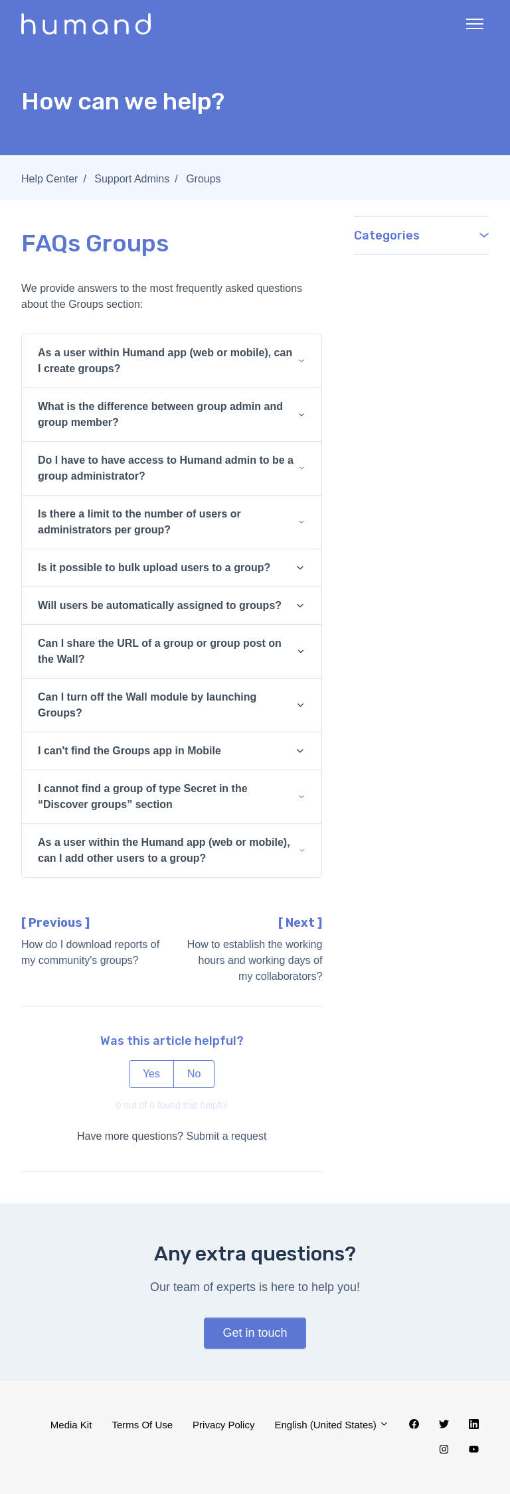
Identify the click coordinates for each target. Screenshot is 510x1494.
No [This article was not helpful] (194, 1073)
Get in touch (254, 1332)
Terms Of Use (142, 1424)
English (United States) (331, 1424)
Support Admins (131, 178)
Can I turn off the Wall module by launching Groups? (147, 704)
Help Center (49, 178)
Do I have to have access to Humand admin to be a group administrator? (166, 468)
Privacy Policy (223, 1424)
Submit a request (226, 1136)
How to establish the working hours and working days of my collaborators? (255, 960)
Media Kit (71, 1424)
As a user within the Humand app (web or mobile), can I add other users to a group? (164, 850)
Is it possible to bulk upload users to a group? (154, 567)
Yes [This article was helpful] (151, 1073)
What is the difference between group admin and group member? (160, 414)
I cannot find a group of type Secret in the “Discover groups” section (143, 796)
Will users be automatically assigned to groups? (160, 605)
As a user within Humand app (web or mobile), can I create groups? (165, 360)
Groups (203, 178)
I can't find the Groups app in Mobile (129, 750)
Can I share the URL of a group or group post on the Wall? (160, 651)
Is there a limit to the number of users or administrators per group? (139, 521)
